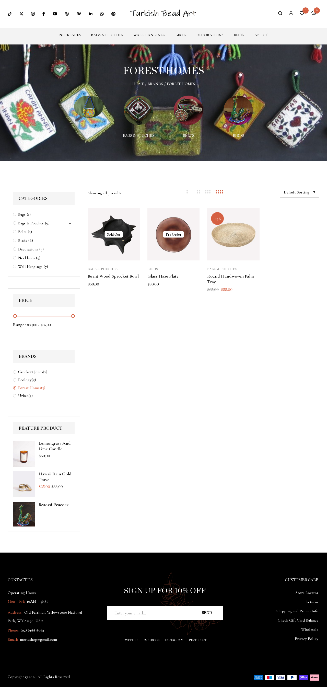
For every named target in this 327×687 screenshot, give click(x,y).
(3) (30, 231)
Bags (89, 136)
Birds (238, 136)
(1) (29, 214)
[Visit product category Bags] (88, 110)
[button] (314, 13)
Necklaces (26, 257)
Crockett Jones (30, 371)
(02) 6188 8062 (32, 630)
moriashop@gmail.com (38, 639)
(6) (30, 240)
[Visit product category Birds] (238, 110)
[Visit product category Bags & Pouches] (138, 110)
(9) (47, 223)
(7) (46, 266)
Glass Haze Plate (163, 276)
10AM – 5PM (37, 601)
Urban (23, 395)
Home (138, 84)
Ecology (25, 379)
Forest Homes (29, 387)
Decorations (28, 249)
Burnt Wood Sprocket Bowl (113, 276)
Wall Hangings (30, 266)
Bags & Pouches (138, 136)
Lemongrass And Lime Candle (55, 446)
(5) (41, 249)
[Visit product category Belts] (188, 110)
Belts (188, 136)
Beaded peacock (54, 504)
